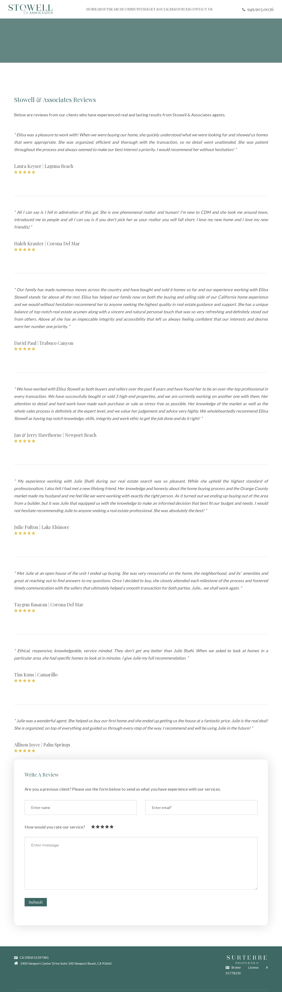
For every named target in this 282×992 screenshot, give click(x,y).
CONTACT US (201, 9)
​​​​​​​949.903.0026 (260, 9)
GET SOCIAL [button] (159, 9)
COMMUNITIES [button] (136, 9)
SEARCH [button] (116, 9)
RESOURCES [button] (180, 9)
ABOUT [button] (103, 9)
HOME (91, 9)
